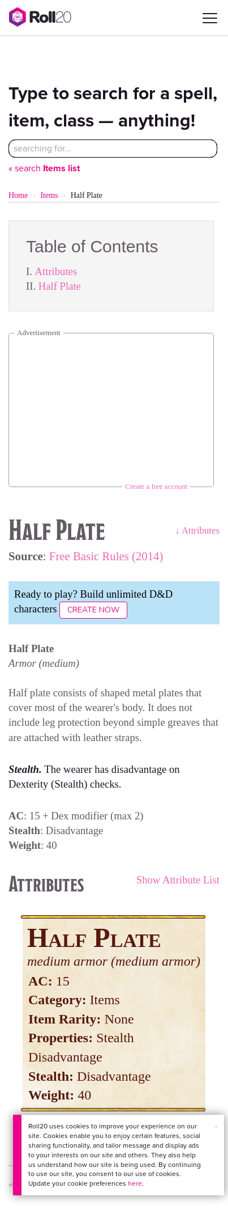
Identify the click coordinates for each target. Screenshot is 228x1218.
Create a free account (156, 486)
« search (44, 168)
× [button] (216, 1127)
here (135, 1183)
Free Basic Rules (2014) (106, 556)
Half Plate (59, 286)
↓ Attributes (197, 530)
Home (18, 195)
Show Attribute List (178, 880)
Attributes (56, 271)
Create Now (93, 609)
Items (49, 195)
